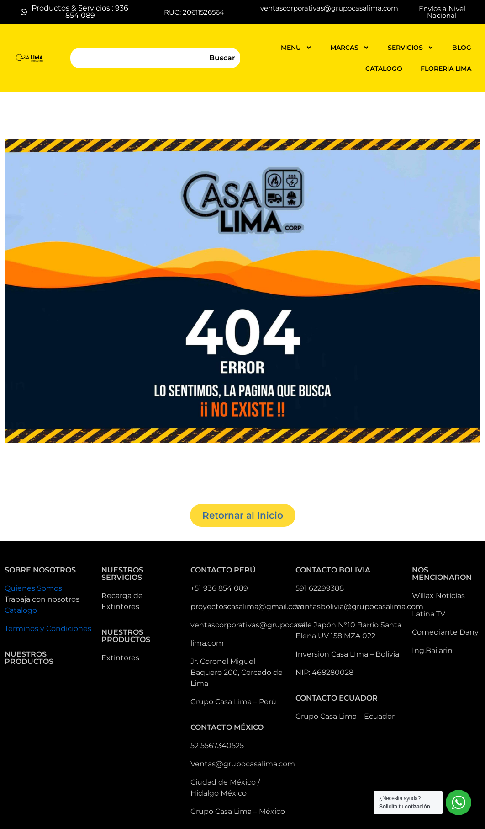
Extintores (120, 657)
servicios (411, 47)
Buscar (222, 57)
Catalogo (21, 610)
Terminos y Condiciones (48, 628)
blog (461, 47)
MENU (296, 47)
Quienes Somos (33, 588)
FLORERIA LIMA (446, 68)
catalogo (383, 68)
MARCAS (349, 47)
